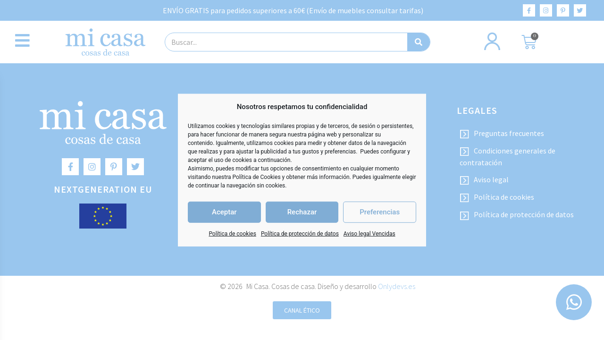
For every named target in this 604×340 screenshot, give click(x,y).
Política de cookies (232, 233)
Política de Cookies (257, 176)
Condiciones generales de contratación (507, 156)
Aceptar (224, 212)
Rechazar (302, 212)
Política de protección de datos (300, 233)
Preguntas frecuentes (502, 133)
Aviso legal (484, 180)
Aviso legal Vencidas (369, 233)
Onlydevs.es (396, 286)
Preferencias (380, 212)
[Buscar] (418, 42)
